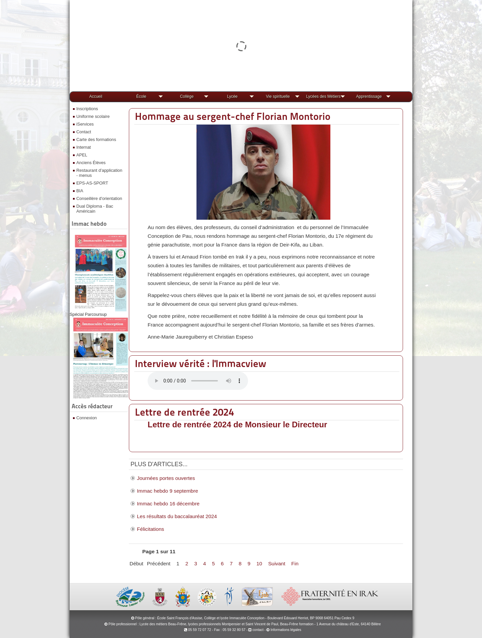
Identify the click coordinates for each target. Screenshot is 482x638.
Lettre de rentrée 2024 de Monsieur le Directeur (237, 424)
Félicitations (150, 529)
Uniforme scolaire (93, 116)
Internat (83, 147)
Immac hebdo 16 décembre (168, 503)
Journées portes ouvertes (166, 478)
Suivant (276, 563)
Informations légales (285, 630)
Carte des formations (96, 139)
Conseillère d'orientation (99, 198)
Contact (83, 131)
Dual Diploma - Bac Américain (94, 209)
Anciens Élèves (91, 162)
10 (259, 563)
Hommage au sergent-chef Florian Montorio (232, 116)
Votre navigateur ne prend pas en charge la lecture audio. (198, 381)
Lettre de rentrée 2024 (184, 412)
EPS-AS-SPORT (92, 183)
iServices (85, 124)
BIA (79, 190)
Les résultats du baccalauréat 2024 (177, 516)
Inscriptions (87, 108)
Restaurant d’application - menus (99, 173)
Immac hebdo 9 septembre (167, 491)
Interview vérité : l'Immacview (200, 363)
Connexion (86, 417)
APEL (81, 154)
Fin (294, 563)
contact (255, 630)
